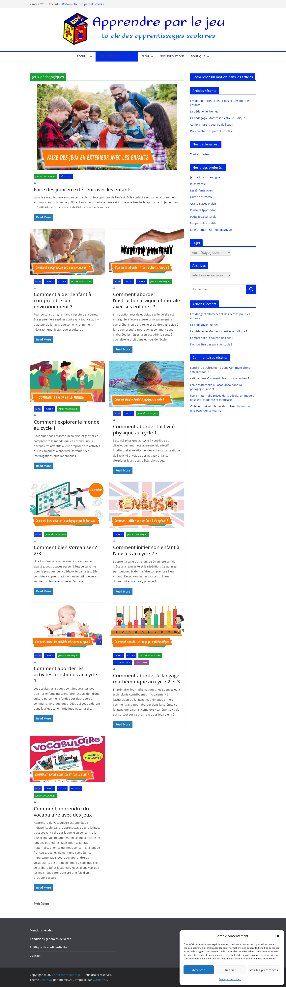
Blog (145, 56)
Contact (35, 955)
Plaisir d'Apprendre (203, 210)
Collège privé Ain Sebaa (205, 406)
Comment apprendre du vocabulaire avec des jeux (63, 811)
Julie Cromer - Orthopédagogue (211, 230)
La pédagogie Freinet (204, 111)
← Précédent (39, 903)
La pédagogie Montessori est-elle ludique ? (218, 118)
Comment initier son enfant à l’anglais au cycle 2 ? (146, 550)
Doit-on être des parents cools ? (83, 4)
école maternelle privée (205, 395)
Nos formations (172, 56)
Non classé (141, 662)
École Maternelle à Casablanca (210, 385)
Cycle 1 (49, 409)
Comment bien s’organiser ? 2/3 (65, 550)
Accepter (198, 970)
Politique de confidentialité (48, 947)
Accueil (82, 56)
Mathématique (122, 662)
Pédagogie (66, 176)
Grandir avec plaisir (203, 203)
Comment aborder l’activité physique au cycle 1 (144, 429)
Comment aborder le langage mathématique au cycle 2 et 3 (146, 678)
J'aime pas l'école (201, 197)
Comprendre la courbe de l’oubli (211, 124)
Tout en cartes (199, 154)
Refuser (230, 970)
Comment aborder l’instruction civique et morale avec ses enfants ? (146, 300)
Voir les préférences (264, 970)
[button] (278, 936)
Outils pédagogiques (115, 56)
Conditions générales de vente (50, 939)
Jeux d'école (198, 184)
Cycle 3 (62, 281)
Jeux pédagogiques (45, 176)
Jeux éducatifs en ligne (205, 177)
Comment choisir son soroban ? (228, 378)
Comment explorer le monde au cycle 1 (67, 424)
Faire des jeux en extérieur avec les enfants (83, 189)
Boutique (198, 56)
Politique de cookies (230, 979)
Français (75, 788)
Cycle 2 (49, 281)
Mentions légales (41, 930)
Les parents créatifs (203, 223)
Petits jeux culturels (203, 216)
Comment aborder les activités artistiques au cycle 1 (65, 674)
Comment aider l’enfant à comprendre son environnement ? (62, 300)
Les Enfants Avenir (202, 190)
